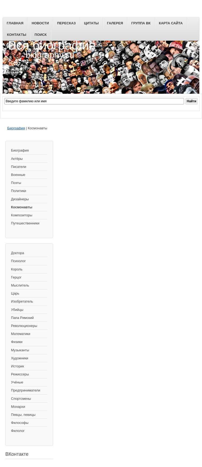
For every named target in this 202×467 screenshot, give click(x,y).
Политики (18, 191)
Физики (17, 342)
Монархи (18, 407)
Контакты (16, 35)
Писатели (18, 167)
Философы (19, 423)
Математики (20, 334)
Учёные (17, 382)
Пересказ (66, 23)
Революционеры (24, 326)
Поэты (16, 183)
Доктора (17, 253)
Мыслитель (20, 285)
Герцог (16, 277)
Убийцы (17, 310)
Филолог (18, 431)
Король (17, 269)
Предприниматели (25, 390)
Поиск (41, 35)
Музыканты (20, 350)
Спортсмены (21, 399)
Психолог (18, 261)
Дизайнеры (20, 199)
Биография (16, 128)
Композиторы (21, 215)
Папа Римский (22, 318)
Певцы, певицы (23, 415)
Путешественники (25, 223)
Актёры (17, 159)
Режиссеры (20, 374)
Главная (15, 23)
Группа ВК (140, 23)
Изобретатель (22, 301)
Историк (17, 366)
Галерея (115, 23)
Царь (15, 293)
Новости (40, 23)
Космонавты (21, 207)
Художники (19, 358)
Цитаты (91, 23)
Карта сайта (171, 23)
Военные (18, 175)
